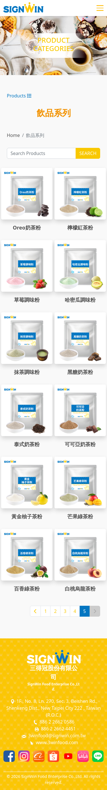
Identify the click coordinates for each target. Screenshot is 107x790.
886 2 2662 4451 (55, 729)
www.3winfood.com (53, 742)
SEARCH (87, 153)
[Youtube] (68, 756)
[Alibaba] (39, 756)
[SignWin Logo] (53, 657)
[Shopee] (53, 756)
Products (19, 96)
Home (13, 135)
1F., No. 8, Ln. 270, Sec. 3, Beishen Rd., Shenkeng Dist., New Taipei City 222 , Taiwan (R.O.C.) (53, 708)
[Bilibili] (83, 756)
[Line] (98, 756)
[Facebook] (9, 756)
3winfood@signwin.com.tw (53, 735)
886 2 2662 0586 (53, 722)
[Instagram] (24, 756)
